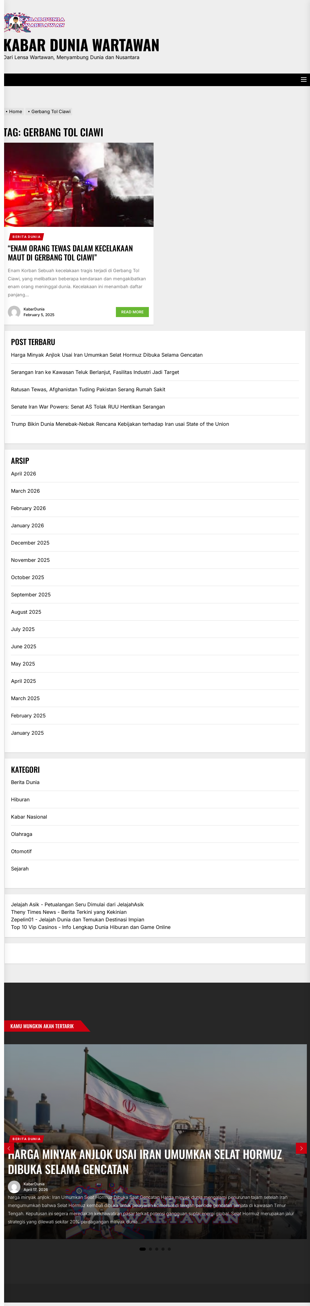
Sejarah (20, 868)
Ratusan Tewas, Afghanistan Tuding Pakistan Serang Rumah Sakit (88, 389)
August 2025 (26, 612)
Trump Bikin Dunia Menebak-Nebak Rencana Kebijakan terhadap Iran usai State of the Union (120, 424)
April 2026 (23, 473)
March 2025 (25, 698)
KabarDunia (34, 309)
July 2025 (23, 629)
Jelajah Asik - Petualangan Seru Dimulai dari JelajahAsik (77, 904)
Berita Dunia (27, 237)
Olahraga (21, 834)
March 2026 (25, 491)
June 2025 (23, 646)
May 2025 (23, 664)
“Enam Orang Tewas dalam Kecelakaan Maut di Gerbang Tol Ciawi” (70, 252)
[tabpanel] (155, 1143)
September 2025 (31, 594)
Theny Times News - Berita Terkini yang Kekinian (69, 912)
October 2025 (27, 577)
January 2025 (27, 733)
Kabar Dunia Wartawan (81, 43)
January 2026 (27, 525)
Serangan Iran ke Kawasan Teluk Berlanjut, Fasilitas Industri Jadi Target (95, 372)
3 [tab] (156, 1252)
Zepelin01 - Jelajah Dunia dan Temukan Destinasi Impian (77, 919)
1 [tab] (142, 1252)
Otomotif (21, 851)
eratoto (19, 953)
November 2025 (30, 560)
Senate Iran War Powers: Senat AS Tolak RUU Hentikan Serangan (88, 406)
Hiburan (20, 799)
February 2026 (28, 508)
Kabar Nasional (29, 817)
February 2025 (28, 715)
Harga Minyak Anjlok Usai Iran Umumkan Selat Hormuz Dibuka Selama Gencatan (107, 355)
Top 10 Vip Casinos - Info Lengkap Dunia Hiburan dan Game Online (91, 927)
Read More (132, 312)
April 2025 (23, 681)
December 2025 (30, 543)
